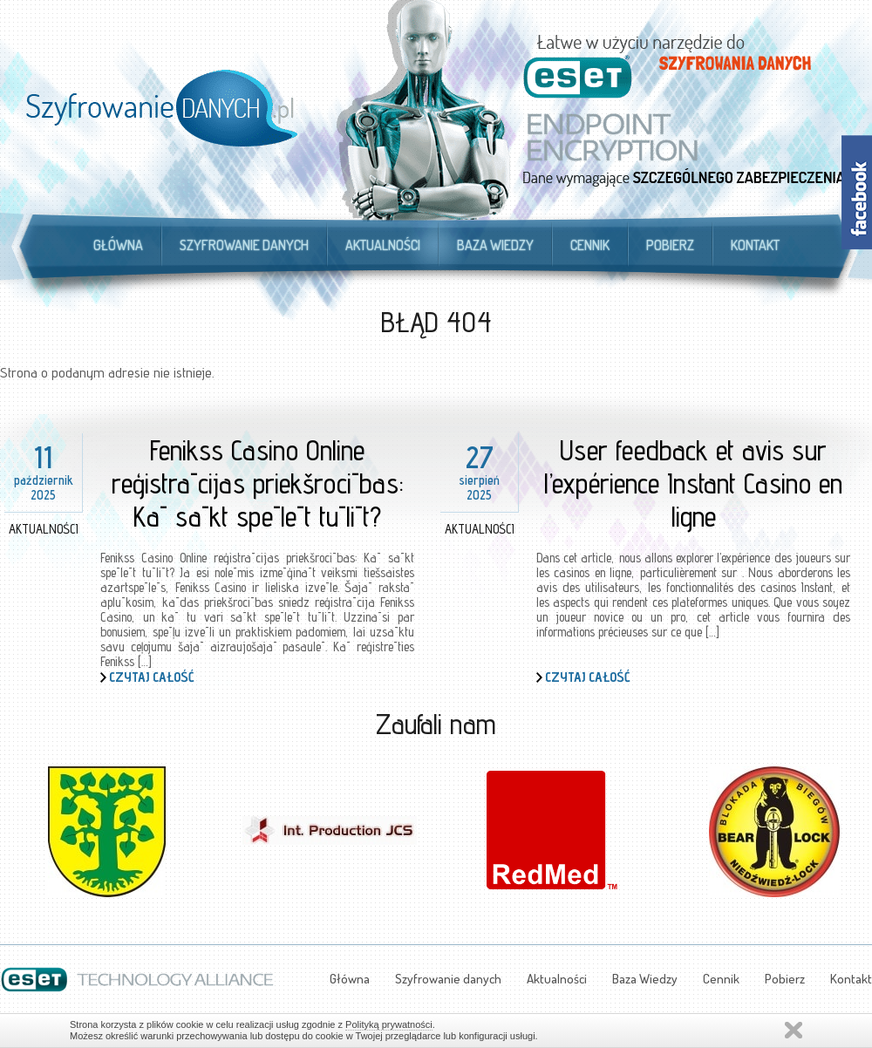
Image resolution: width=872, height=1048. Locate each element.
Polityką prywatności (389, 1024)
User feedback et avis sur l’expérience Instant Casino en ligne (693, 483)
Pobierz (670, 245)
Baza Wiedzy (495, 245)
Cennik (590, 245)
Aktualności (382, 245)
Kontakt (755, 245)
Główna (118, 245)
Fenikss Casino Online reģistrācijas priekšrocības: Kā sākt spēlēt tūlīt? (258, 483)
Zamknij (793, 1030)
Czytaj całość (151, 677)
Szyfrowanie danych (244, 245)
